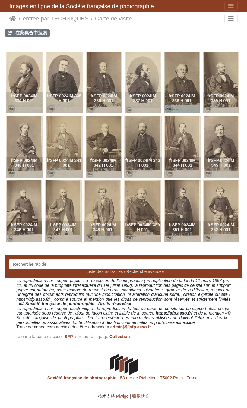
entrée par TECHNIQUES (55, 18)
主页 (12, 18)
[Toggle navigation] (231, 6)
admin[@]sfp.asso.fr (130, 327)
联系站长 (140, 396)
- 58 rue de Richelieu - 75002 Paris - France (123, 377)
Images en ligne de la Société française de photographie (81, 6)
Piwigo (122, 396)
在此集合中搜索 (27, 32)
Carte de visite (113, 18)
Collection (119, 336)
